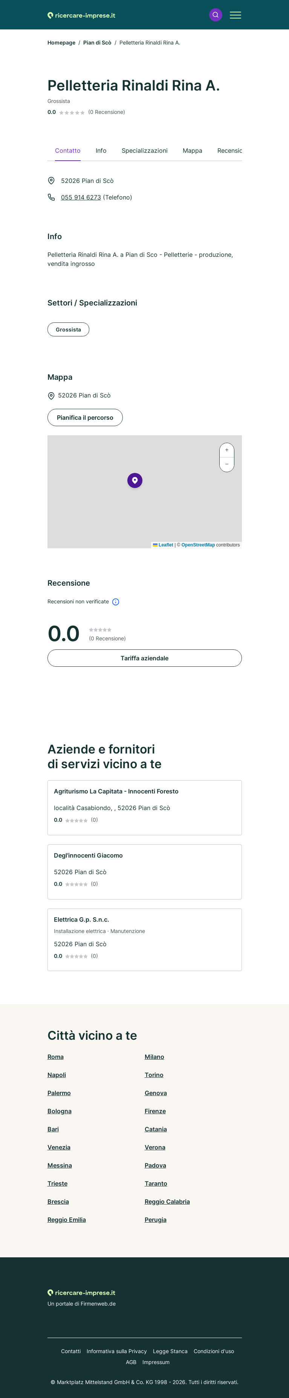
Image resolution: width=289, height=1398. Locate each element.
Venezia (58, 1147)
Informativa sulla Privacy (117, 1351)
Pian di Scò (97, 42)
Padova (155, 1165)
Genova (156, 1093)
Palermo (59, 1093)
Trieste (57, 1183)
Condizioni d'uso (214, 1351)
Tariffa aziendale (144, 658)
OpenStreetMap (198, 545)
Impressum (156, 1362)
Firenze (155, 1111)
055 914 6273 (81, 197)
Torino (154, 1075)
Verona (155, 1147)
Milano (154, 1056)
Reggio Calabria (167, 1201)
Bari (53, 1129)
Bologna (59, 1111)
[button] (215, 14)
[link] (144, 807)
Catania (156, 1129)
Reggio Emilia (66, 1219)
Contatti (71, 1351)
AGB (131, 1362)
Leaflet (163, 545)
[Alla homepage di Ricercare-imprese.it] (81, 14)
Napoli (56, 1075)
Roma (55, 1056)
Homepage (61, 42)
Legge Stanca (170, 1351)
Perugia (156, 1219)
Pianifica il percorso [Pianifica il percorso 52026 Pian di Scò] (85, 417)
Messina (59, 1165)
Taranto (156, 1183)
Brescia (58, 1201)
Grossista (68, 329)
